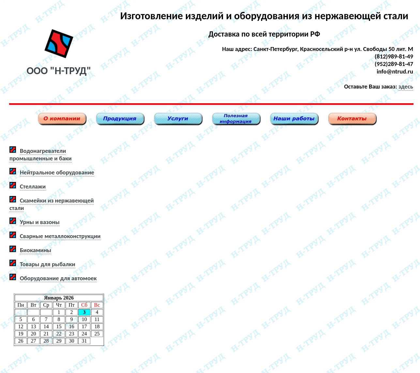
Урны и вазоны (40, 222)
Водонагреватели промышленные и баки (40, 154)
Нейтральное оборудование (57, 172)
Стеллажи (33, 186)
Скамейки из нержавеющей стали (51, 204)
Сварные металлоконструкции (60, 236)
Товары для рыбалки (47, 264)
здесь (405, 86)
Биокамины (35, 250)
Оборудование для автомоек (58, 278)
